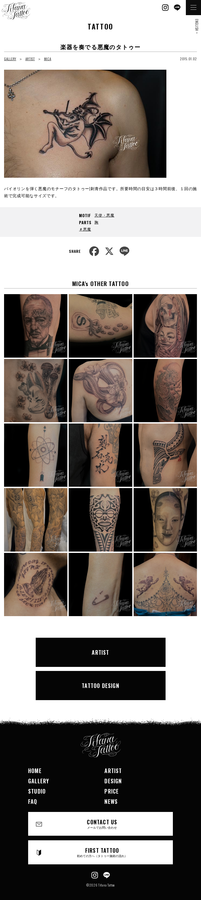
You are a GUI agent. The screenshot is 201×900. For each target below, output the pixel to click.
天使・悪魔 (104, 215)
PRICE (111, 791)
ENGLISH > (197, 26)
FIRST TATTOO (102, 852)
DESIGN (113, 781)
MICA (47, 58)
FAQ (32, 801)
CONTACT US (102, 824)
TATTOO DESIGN (100, 685)
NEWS (111, 801)
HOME (35, 771)
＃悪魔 (85, 229)
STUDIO (37, 791)
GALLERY (10, 58)
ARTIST (30, 58)
